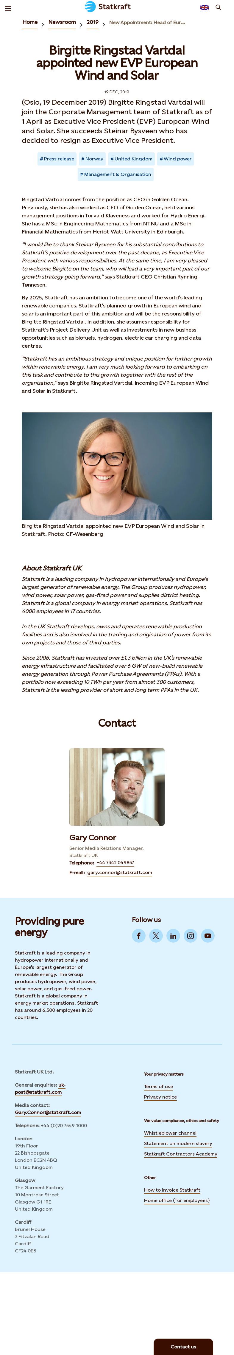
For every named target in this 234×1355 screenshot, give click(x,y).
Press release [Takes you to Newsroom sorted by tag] (59, 159)
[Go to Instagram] (190, 936)
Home (30, 22)
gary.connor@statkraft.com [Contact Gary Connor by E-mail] (119, 872)
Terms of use (158, 1086)
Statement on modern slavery (178, 1142)
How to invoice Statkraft (172, 1190)
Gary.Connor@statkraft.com (48, 1112)
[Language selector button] (204, 7)
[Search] (218, 7)
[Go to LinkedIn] (173, 936)
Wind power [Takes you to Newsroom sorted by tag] (178, 159)
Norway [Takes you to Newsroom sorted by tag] (94, 159)
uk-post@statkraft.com (40, 1088)
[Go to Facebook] (139, 936)
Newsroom (62, 22)
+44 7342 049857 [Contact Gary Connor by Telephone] (115, 862)
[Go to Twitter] (156, 936)
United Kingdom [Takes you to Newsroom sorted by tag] (133, 159)
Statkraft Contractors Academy (180, 1153)
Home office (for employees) (177, 1199)
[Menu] (8, 7)
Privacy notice (160, 1097)
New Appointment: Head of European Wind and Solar (147, 22)
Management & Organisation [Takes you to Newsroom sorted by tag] (117, 174)
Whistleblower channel (170, 1133)
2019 (93, 22)
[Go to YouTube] (208, 936)
